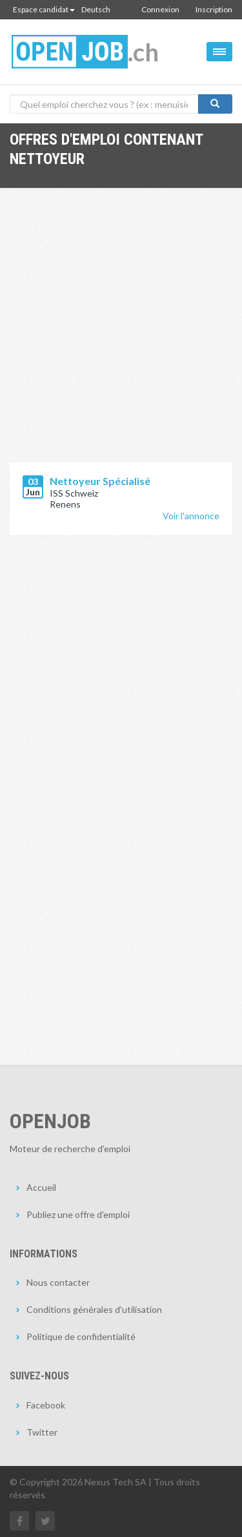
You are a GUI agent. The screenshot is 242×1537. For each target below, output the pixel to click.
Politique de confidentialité (81, 1336)
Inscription (214, 9)
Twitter (41, 1432)
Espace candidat (44, 9)
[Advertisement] (121, 335)
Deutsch (95, 9)
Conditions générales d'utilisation (94, 1309)
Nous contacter (58, 1282)
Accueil (41, 1187)
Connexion (160, 9)
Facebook (45, 1404)
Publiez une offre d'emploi (78, 1214)
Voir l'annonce (191, 515)
